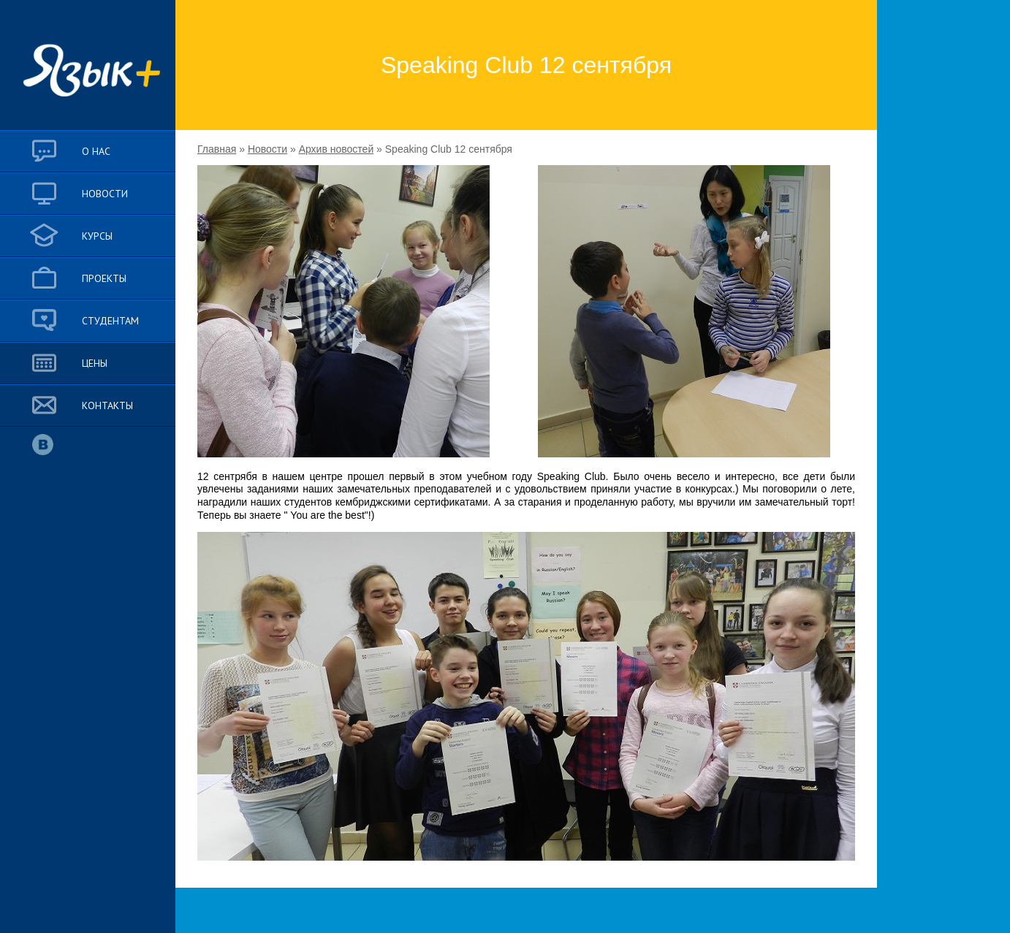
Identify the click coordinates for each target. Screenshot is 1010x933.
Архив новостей (336, 149)
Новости (267, 149)
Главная (216, 149)
